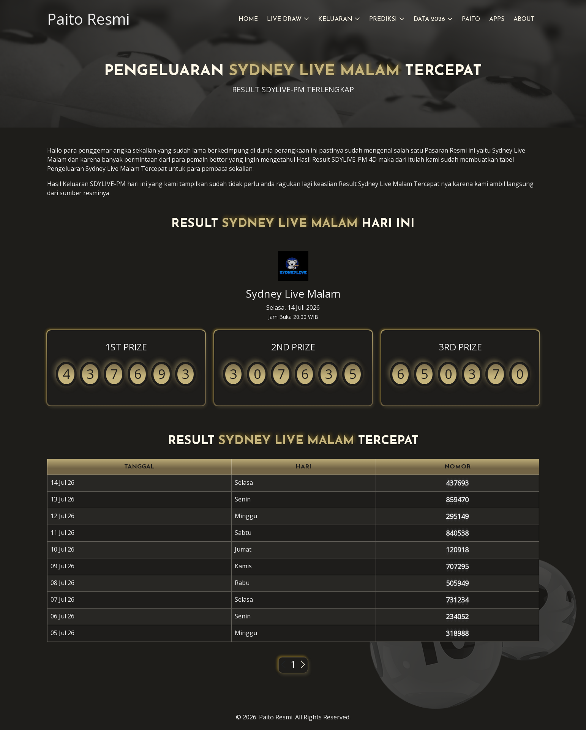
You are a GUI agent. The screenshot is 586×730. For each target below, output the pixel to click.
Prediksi (383, 19)
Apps (496, 19)
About (524, 19)
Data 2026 (429, 19)
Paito (471, 19)
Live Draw (284, 19)
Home (248, 19)
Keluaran (335, 19)
